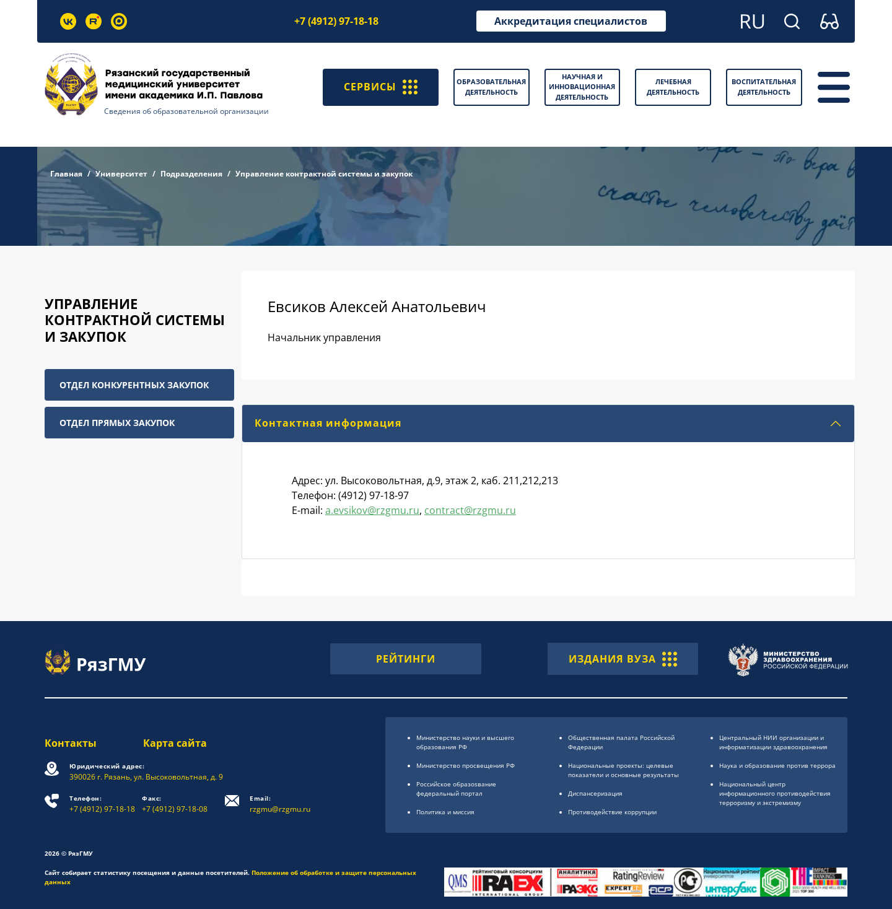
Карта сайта (175, 743)
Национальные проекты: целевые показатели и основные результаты (623, 770)
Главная (66, 173)
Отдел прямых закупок (117, 422)
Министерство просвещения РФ (465, 765)
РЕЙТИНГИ (405, 659)
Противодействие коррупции (612, 811)
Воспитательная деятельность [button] (764, 87)
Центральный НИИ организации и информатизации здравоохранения (773, 742)
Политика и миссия (445, 811)
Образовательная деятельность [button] (491, 87)
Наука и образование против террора (777, 765)
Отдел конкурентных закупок (134, 385)
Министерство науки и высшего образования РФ (465, 742)
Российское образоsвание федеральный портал (456, 789)
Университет (121, 173)
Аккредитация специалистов (570, 21)
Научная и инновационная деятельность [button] (582, 87)
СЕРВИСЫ (381, 87)
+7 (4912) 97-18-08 (175, 804)
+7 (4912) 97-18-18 (336, 21)
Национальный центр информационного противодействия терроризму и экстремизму (775, 793)
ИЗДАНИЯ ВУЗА (623, 659)
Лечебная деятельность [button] (673, 87)
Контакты (71, 743)
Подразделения (191, 173)
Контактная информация (328, 423)
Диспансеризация (595, 793)
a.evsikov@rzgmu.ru (372, 510)
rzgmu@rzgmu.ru (280, 804)
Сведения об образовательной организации (186, 111)
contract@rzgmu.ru (470, 510)
